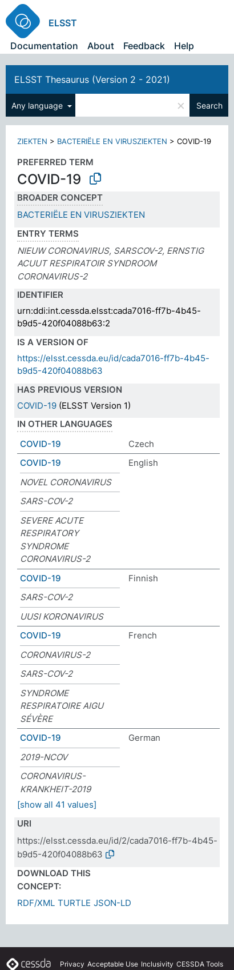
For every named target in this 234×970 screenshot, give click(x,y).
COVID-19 (37, 405)
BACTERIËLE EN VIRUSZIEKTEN (112, 141)
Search (209, 105)
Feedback (144, 45)
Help (184, 45)
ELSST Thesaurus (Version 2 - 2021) (92, 79)
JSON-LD (112, 902)
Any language (38, 105)
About (100, 45)
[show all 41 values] (56, 804)
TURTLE (74, 902)
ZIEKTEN (32, 141)
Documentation (44, 45)
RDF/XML (36, 902)
